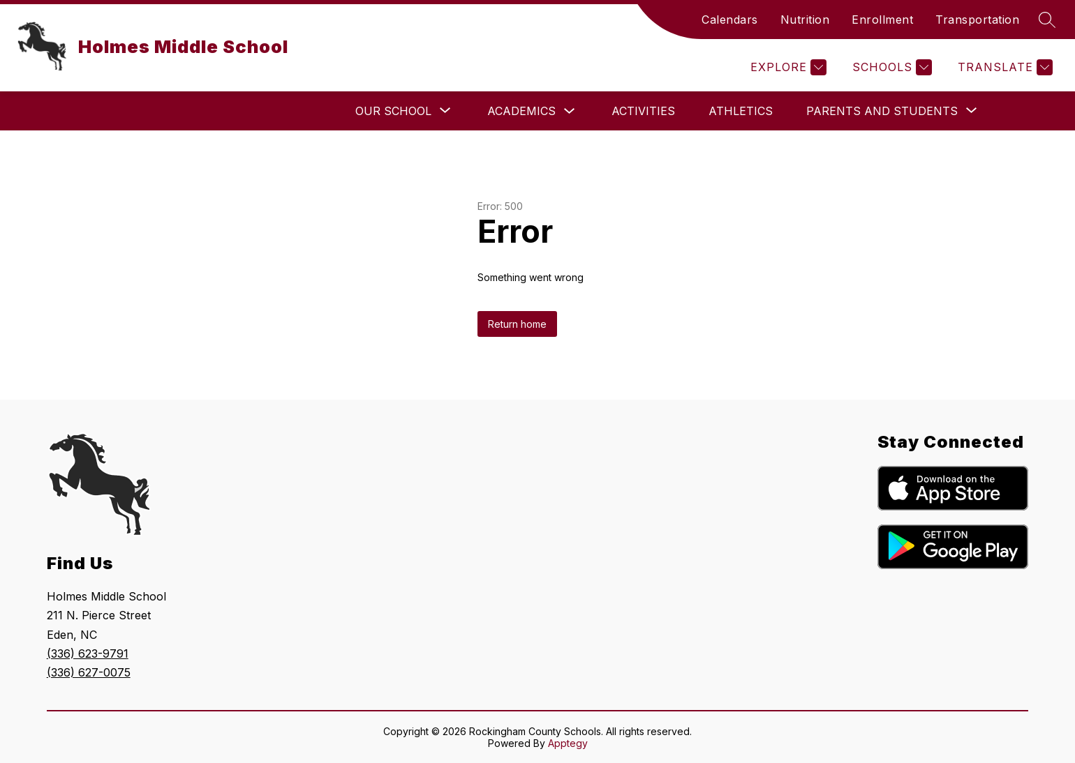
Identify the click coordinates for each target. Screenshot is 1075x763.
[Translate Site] (1003, 67)
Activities (643, 111)
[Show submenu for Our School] (393, 111)
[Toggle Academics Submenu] (569, 111)
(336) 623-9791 (87, 653)
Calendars (730, 20)
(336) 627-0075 (89, 672)
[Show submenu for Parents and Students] (882, 111)
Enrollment (882, 20)
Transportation (977, 20)
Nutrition (805, 20)
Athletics (741, 111)
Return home (517, 324)
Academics (521, 111)
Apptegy (568, 743)
